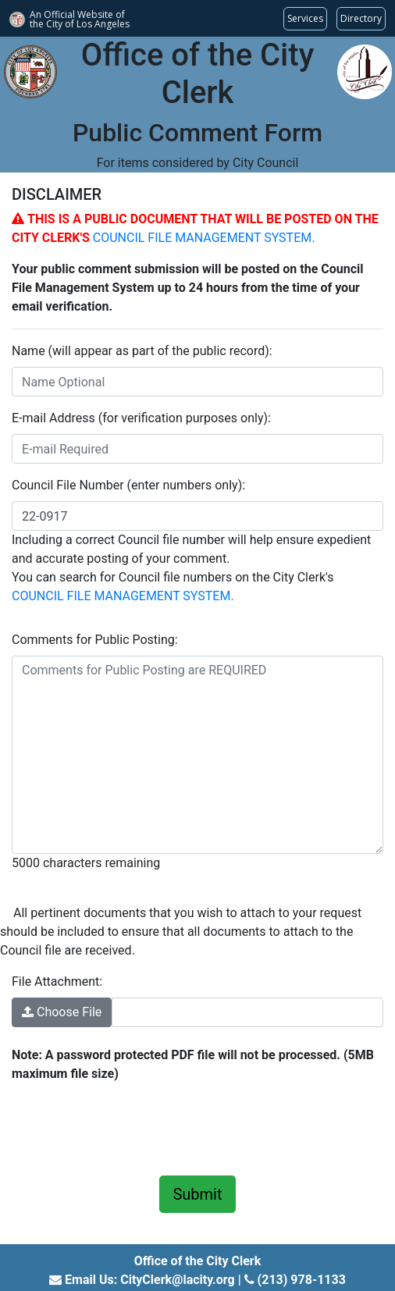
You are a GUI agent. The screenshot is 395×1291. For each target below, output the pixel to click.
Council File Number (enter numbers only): (128, 485)
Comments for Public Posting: (95, 639)
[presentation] (130, 1126)
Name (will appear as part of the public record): (142, 350)
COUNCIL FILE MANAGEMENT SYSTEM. (204, 237)
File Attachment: (57, 981)
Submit (197, 1194)
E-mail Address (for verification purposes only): (141, 418)
